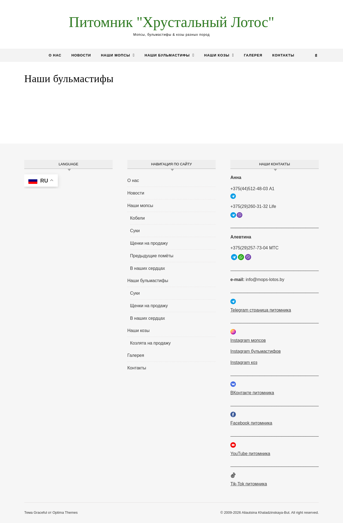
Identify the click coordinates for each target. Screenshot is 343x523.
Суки (135, 230)
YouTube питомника (250, 453)
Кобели (137, 218)
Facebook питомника (251, 423)
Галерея (253, 55)
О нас (55, 55)
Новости (81, 55)
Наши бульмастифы (167, 55)
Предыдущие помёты (151, 255)
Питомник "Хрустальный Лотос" (171, 22)
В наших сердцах (147, 268)
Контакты (283, 55)
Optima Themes (64, 512)
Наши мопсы (115, 55)
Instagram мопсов (248, 340)
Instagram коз (243, 362)
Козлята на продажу (150, 343)
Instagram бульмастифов (255, 351)
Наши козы (217, 55)
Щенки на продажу (149, 243)
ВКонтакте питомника (252, 392)
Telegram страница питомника (260, 310)
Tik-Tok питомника (248, 484)
